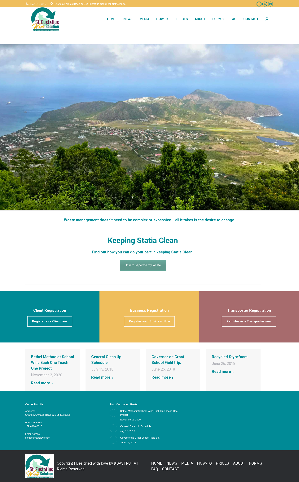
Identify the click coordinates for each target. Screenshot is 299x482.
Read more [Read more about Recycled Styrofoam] (223, 371)
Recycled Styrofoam (230, 357)
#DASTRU (122, 463)
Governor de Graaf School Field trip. (140, 437)
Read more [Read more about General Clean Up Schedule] (102, 377)
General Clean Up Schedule (135, 426)
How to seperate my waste (143, 265)
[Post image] (113, 413)
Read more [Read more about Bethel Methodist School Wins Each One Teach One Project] (42, 383)
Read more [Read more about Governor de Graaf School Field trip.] (163, 377)
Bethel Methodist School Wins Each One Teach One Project (52, 363)
